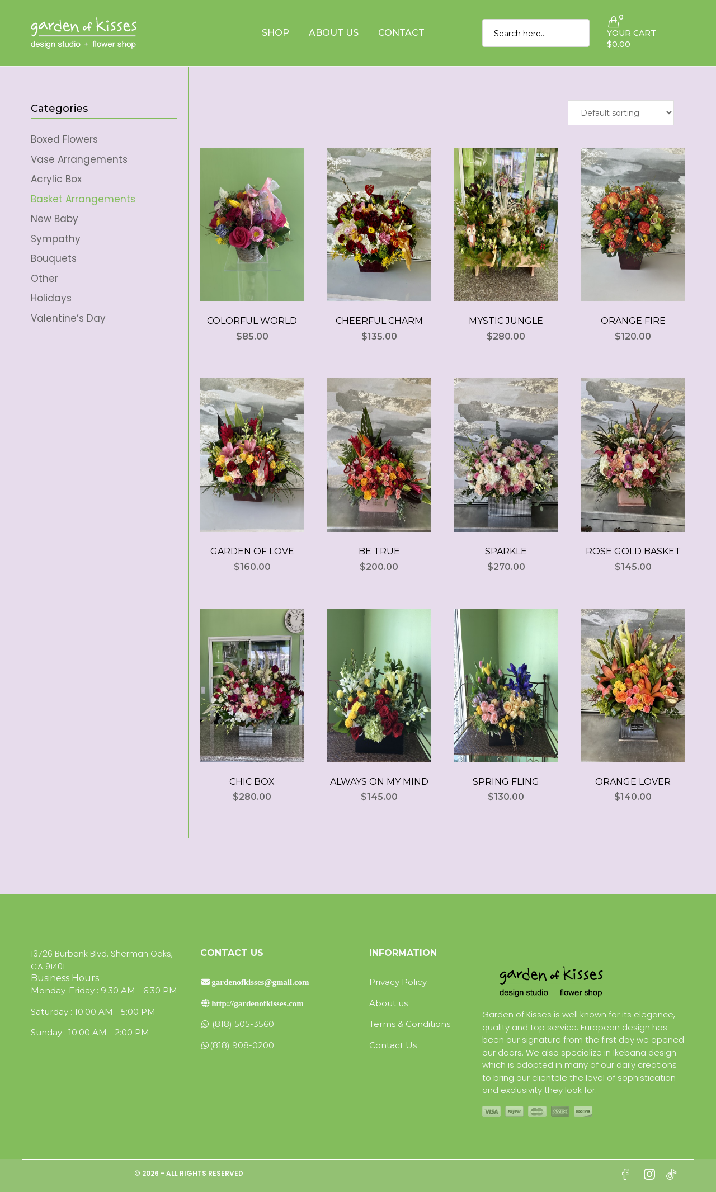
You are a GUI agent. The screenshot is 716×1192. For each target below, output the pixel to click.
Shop (275, 32)
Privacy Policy (398, 982)
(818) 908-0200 (237, 1045)
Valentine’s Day (68, 318)
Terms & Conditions (409, 1024)
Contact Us (393, 1045)
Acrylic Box (56, 179)
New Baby (54, 218)
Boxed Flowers (64, 139)
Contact (401, 32)
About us (388, 1003)
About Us (334, 32)
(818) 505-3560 (237, 1024)
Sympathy (56, 239)
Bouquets (54, 258)
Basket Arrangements (83, 199)
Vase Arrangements (79, 159)
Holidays (51, 298)
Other (44, 278)
